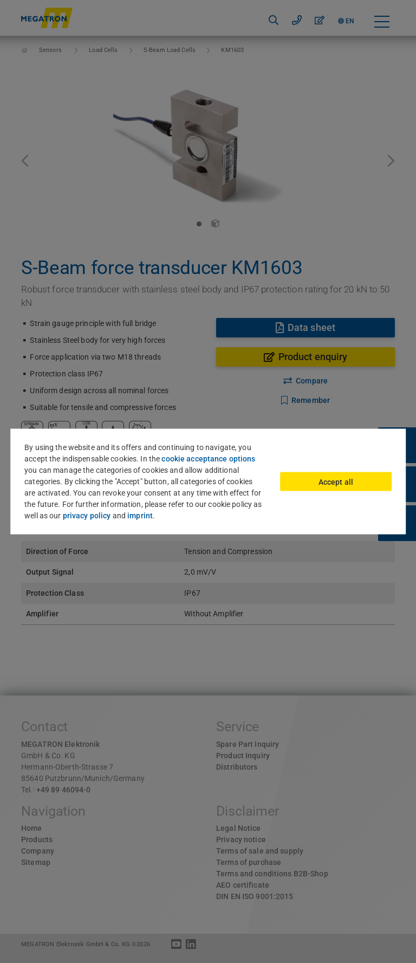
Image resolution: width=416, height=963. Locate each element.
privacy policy (87, 515)
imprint (140, 515)
